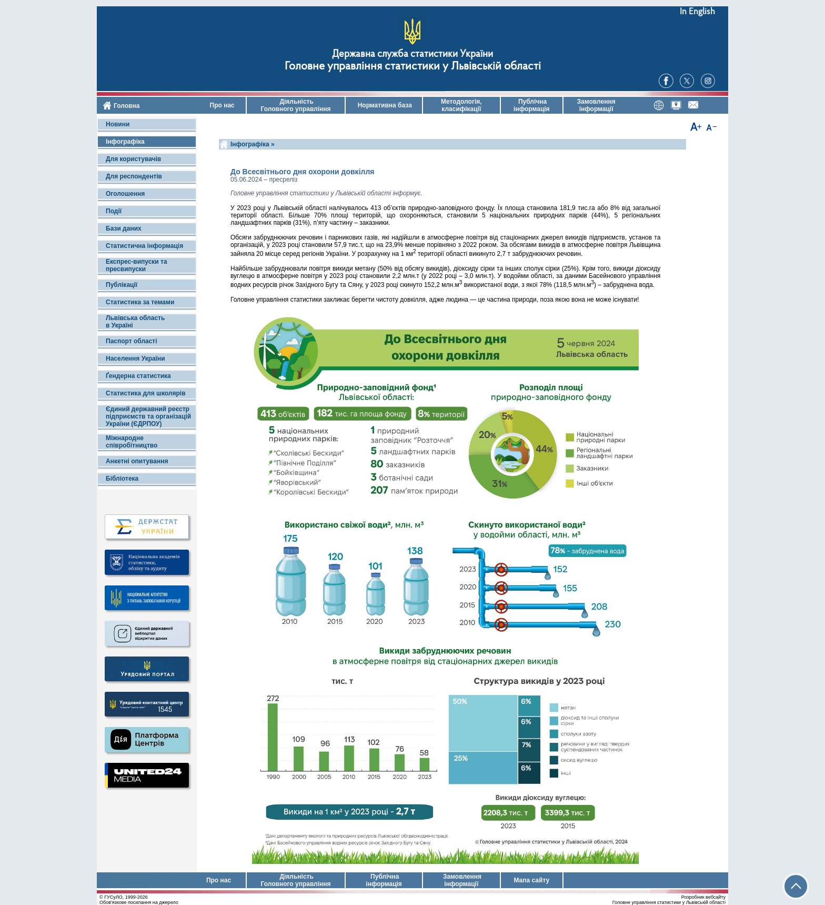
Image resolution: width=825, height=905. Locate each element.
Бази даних (124, 228)
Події (114, 211)
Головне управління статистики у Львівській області (413, 67)
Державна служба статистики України (412, 54)
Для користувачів (133, 159)
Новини (117, 124)
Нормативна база (384, 105)
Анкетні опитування (137, 461)
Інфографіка (125, 141)
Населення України (135, 358)
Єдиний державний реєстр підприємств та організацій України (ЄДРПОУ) (148, 416)
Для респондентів (134, 176)
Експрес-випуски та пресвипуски (136, 265)
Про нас (221, 105)
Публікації (121, 285)
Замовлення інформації (596, 105)
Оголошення (125, 193)
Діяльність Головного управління (295, 105)
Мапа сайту (531, 880)
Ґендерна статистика (138, 376)
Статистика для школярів (146, 393)
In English (697, 11)
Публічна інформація (532, 105)
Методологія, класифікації (461, 105)
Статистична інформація (144, 246)
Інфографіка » (253, 144)
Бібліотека (122, 478)
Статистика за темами (140, 302)
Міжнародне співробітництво (131, 441)
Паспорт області (131, 341)
